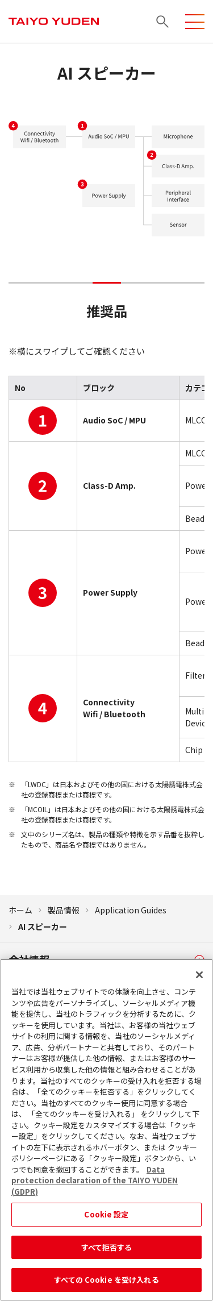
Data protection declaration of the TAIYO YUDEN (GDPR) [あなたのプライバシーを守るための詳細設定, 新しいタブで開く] (94, 1186)
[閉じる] (199, 981)
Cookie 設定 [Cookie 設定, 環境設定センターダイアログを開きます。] (106, 1220)
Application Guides (130, 910)
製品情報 (64, 910)
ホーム (20, 910)
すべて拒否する (106, 1253)
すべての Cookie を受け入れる (106, 1286)
